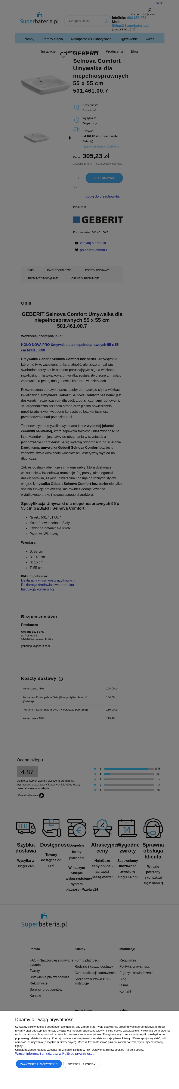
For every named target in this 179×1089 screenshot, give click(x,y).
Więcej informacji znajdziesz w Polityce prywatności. (54, 1053)
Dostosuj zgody (82, 1064)
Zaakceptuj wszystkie (39, 1064)
